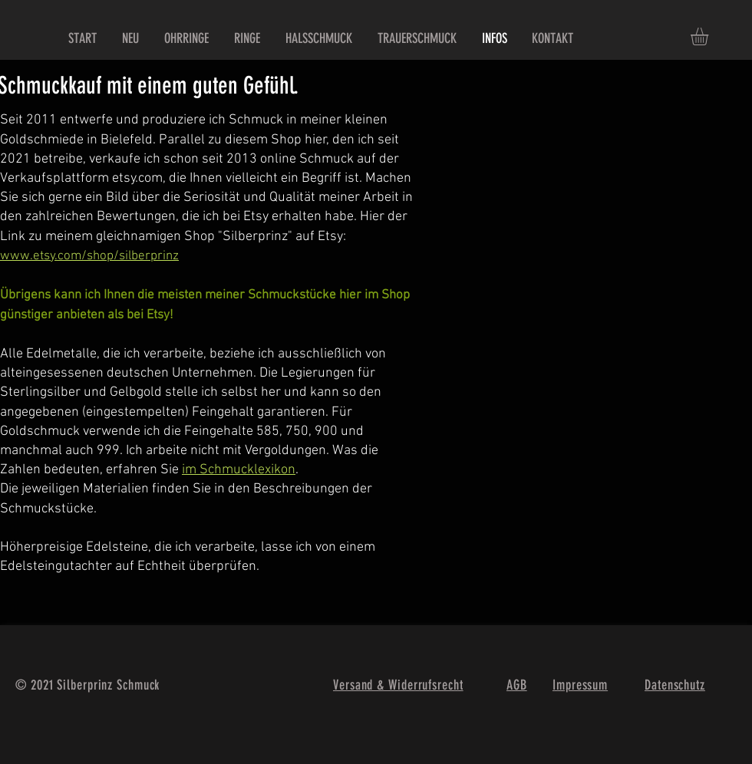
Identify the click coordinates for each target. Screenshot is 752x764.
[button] (710, 36)
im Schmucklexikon (238, 470)
